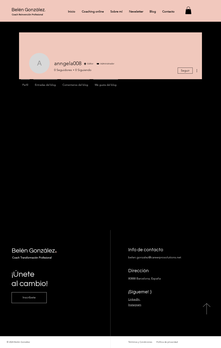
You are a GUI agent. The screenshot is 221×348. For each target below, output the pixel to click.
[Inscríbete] (29, 297)
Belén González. (28, 9)
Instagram (134, 304)
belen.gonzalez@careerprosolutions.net (154, 257)
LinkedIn (134, 299)
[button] (188, 10)
